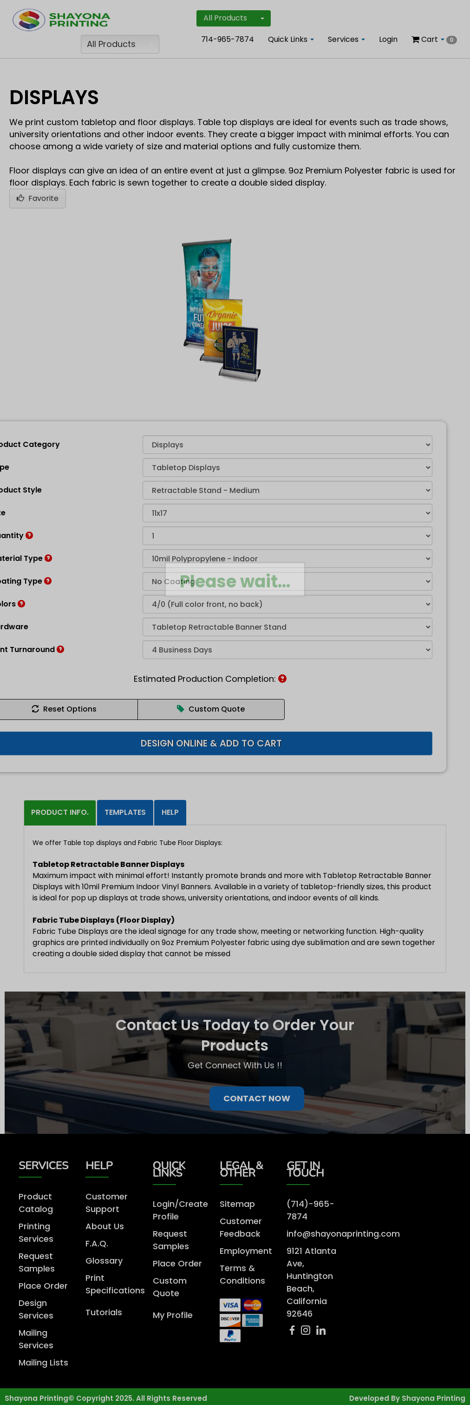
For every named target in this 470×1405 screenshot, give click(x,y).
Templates (125, 812)
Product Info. (60, 812)
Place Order (43, 1286)
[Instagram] (307, 1332)
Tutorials (103, 1312)
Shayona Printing (433, 1398)
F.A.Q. (96, 1243)
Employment (246, 1251)
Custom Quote (211, 709)
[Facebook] (293, 1332)
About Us (104, 1226)
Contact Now (256, 1098)
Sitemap (237, 1204)
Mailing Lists (43, 1362)
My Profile (173, 1315)
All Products (120, 44)
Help (170, 812)
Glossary (104, 1260)
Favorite (38, 198)
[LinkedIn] (320, 1332)
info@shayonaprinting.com (343, 1233)
